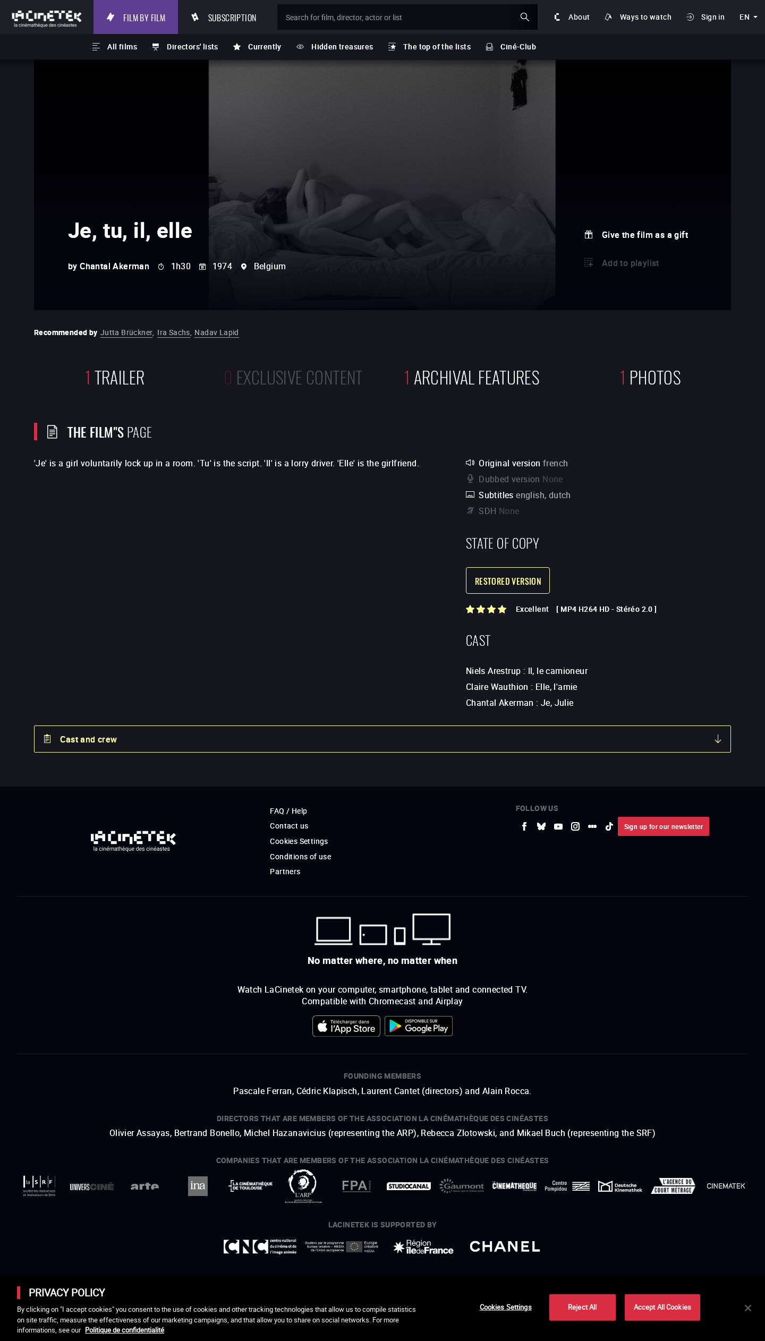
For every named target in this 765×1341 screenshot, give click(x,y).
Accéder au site (648, 1260)
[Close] (748, 1308)
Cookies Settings (506, 1307)
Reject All (582, 1307)
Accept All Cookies (662, 1307)
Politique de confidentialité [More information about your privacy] (124, 1330)
